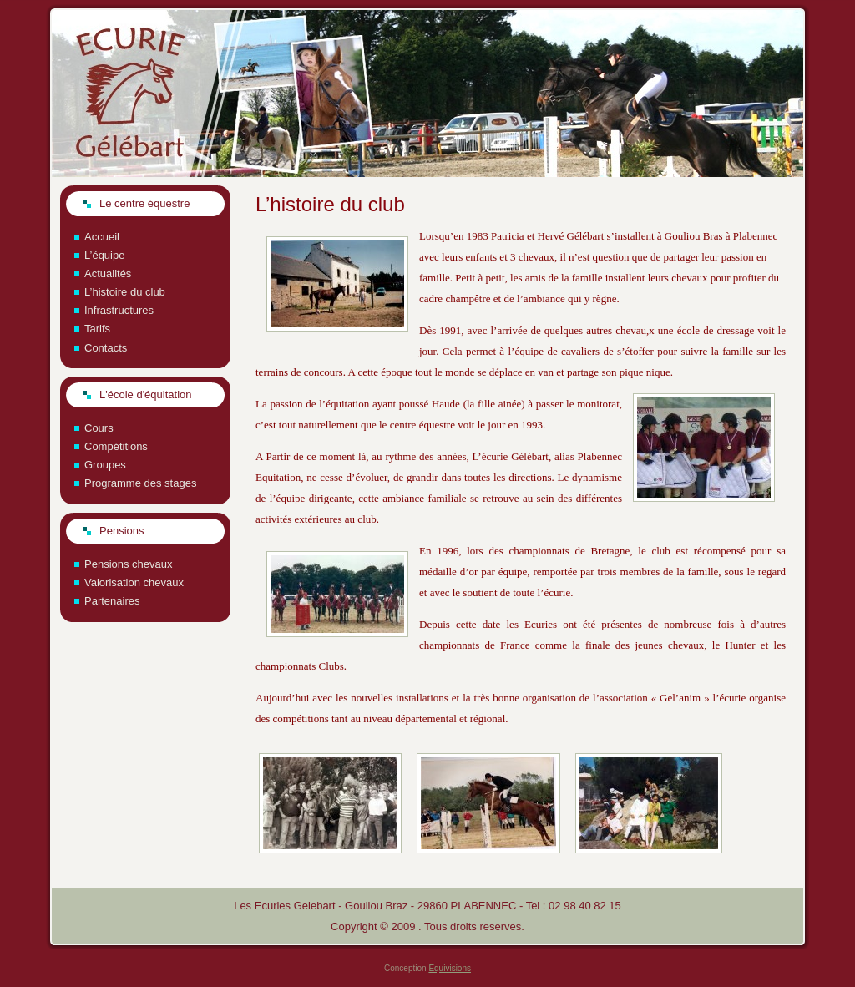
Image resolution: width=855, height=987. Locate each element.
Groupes (105, 464)
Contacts (105, 348)
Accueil (101, 236)
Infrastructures (119, 310)
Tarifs (97, 328)
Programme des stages (140, 483)
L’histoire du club (124, 292)
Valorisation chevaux (134, 582)
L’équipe (104, 255)
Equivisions (449, 968)
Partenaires (111, 601)
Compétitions (116, 446)
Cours (99, 428)
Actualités (107, 273)
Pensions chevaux (128, 564)
